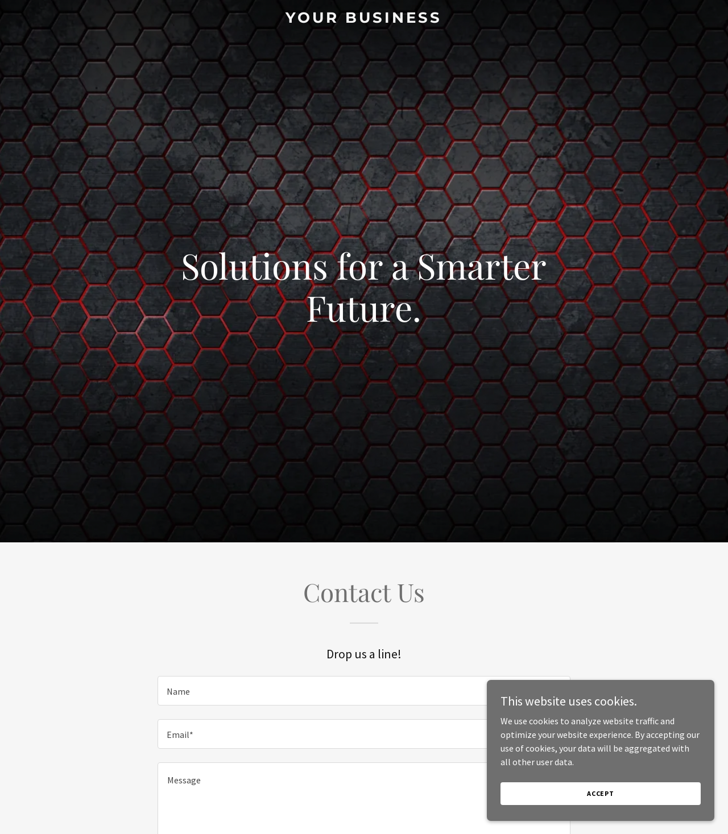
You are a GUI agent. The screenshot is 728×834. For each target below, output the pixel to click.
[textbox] (364, 691)
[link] (364, 19)
